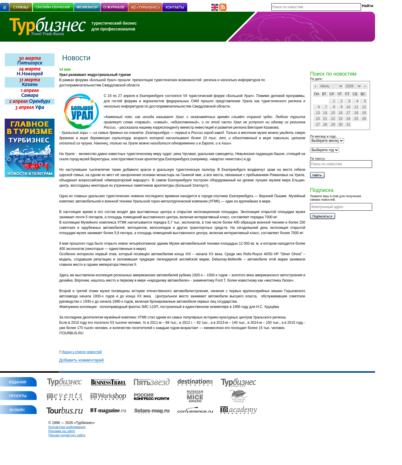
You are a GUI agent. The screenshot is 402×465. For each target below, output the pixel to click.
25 (356, 119)
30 (341, 124)
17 (348, 113)
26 (364, 119)
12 (364, 107)
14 (325, 113)
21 (325, 119)
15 (333, 113)
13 (318, 113)
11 (356, 107)
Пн (316, 94)
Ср (331, 94)
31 (348, 124)
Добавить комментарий (81, 360)
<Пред (315, 86)
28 (325, 124)
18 (356, 113)
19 (364, 113)
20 (318, 119)
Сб (355, 94)
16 (341, 113)
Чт (339, 94)
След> (365, 86)
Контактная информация (66, 427)
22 (333, 119)
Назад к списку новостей (80, 352)
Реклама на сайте (61, 431)
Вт (324, 94)
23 (341, 119)
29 (333, 124)
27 (318, 124)
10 (348, 107)
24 (348, 119)
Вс (363, 94)
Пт (347, 94)
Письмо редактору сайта (66, 435)
